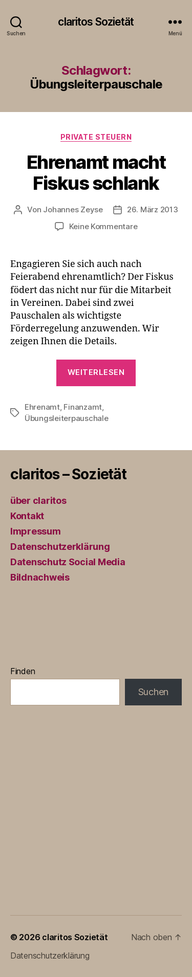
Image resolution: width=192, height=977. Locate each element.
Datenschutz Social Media (67, 562)
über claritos (38, 500)
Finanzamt (82, 407)
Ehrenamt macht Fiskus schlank (96, 172)
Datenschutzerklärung (60, 546)
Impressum (35, 531)
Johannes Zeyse (72, 209)
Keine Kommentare (103, 226)
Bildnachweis (40, 577)
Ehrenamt (42, 407)
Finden (22, 671)
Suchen (153, 691)
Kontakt (27, 515)
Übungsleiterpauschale (67, 418)
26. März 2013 (152, 209)
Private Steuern (96, 136)
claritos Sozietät (96, 21)
